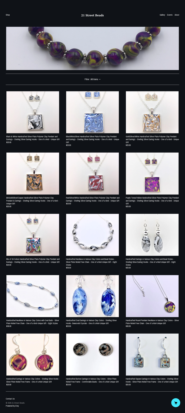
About (177, 14)
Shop (8, 14)
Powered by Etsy (12, 405)
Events (170, 14)
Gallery (162, 14)
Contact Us (10, 398)
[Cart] (175, 402)
